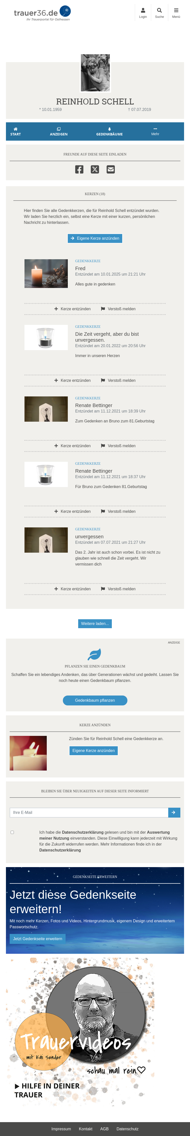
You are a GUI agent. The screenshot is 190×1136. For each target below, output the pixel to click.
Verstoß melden (118, 309)
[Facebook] (79, 168)
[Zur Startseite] (43, 12)
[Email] (111, 168)
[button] (174, 813)
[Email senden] (89, 813)
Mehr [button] (155, 131)
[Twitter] (95, 168)
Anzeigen (59, 131)
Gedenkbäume (110, 131)
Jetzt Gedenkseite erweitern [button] (37, 939)
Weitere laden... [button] (95, 623)
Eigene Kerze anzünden (95, 238)
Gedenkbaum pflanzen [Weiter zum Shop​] (95, 700)
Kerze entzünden (72, 309)
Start (15, 131)
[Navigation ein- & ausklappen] (176, 12)
